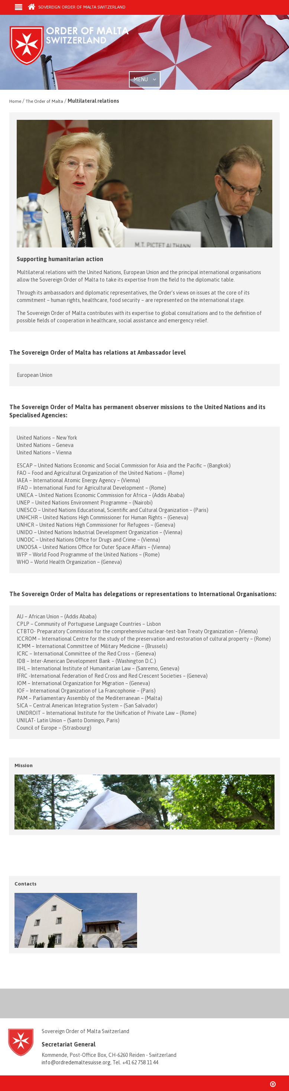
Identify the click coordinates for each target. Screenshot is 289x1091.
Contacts (25, 884)
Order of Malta (78, 48)
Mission (23, 765)
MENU (144, 79)
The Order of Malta (44, 101)
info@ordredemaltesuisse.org (76, 1062)
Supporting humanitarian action (60, 259)
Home (15, 101)
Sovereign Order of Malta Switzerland (77, 7)
